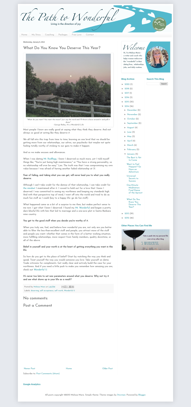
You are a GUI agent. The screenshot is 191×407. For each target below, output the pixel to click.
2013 (127, 214)
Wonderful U (40, 270)
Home (24, 35)
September (132, 123)
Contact (90, 35)
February (131, 150)
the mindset (29, 188)
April (130, 141)
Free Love (76, 35)
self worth (59, 291)
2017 (127, 93)
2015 (127, 102)
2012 (127, 218)
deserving (35, 291)
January (131, 154)
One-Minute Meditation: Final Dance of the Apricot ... (134, 190)
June (129, 132)
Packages (62, 35)
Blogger (142, 395)
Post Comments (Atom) (48, 374)
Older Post (107, 369)
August (131, 128)
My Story (36, 35)
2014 (127, 106)
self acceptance (46, 291)
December (132, 110)
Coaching (49, 35)
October (131, 119)
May (129, 136)
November (132, 114)
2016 (127, 97)
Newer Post (29, 369)
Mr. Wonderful (83, 208)
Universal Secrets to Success (132, 178)
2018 (127, 89)
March (130, 145)
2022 (127, 84)
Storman (121, 395)
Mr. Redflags (50, 159)
